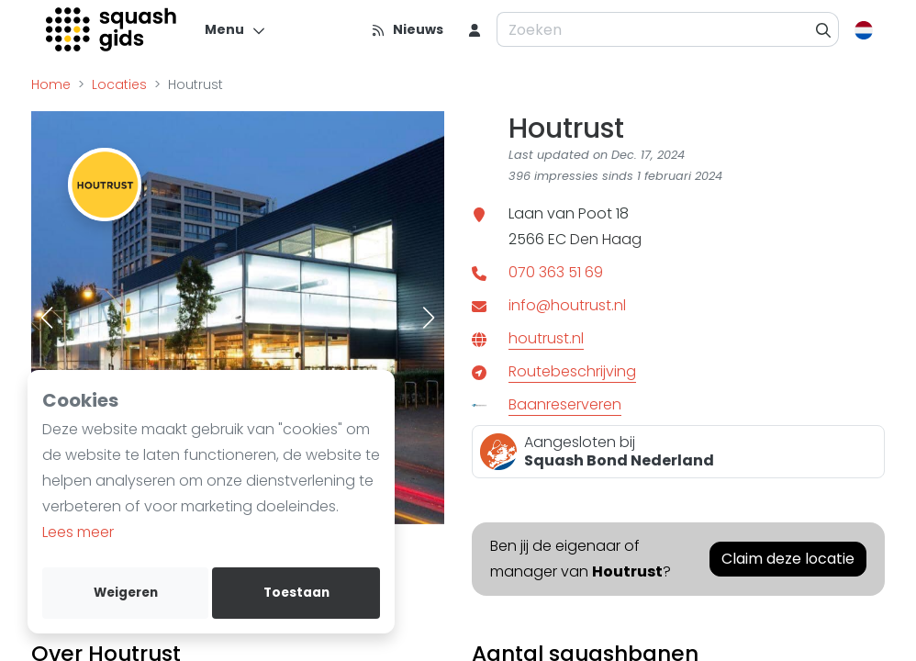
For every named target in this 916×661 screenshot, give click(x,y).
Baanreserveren (564, 404)
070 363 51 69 (555, 272)
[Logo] (112, 29)
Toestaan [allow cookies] (296, 592)
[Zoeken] (824, 29)
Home (51, 84)
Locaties (119, 84)
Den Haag (606, 239)
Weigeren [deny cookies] (126, 592)
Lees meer (78, 532)
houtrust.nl (546, 338)
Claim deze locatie (788, 558)
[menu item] (474, 29)
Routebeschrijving (572, 371)
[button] (47, 318)
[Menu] (235, 29)
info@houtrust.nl (567, 305)
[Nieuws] (407, 29)
